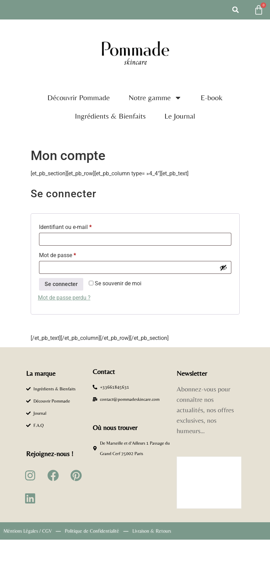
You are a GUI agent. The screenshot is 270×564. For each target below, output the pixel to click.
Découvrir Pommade (78, 97)
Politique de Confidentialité (92, 531)
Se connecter (61, 284)
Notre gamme (155, 97)
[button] (235, 9)
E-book (212, 97)
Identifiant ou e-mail (78, 226)
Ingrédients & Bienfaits (110, 116)
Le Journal (179, 116)
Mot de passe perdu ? (64, 297)
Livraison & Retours (151, 531)
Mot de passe (70, 254)
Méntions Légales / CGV (27, 531)
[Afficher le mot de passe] (223, 267)
